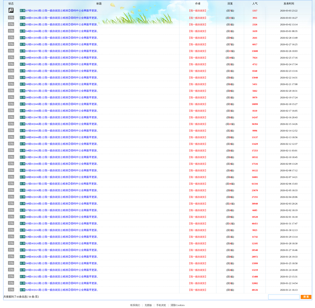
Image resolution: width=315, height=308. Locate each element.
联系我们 (135, 305)
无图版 (148, 305)
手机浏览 (161, 305)
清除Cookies (178, 305)
